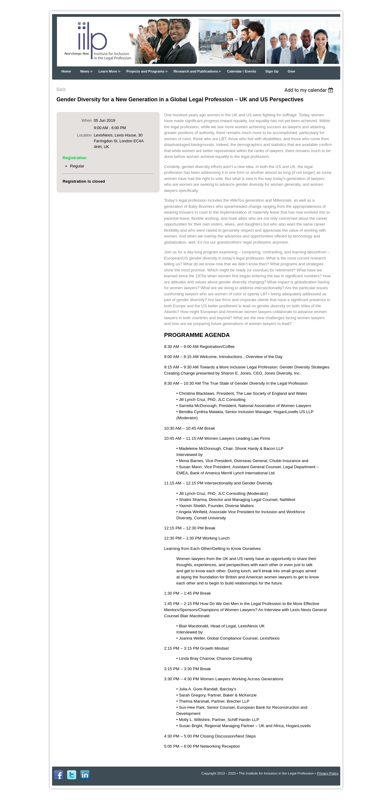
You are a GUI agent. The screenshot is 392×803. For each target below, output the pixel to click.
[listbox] (310, 90)
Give (291, 71)
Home (66, 71)
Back (61, 89)
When (86, 120)
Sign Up (272, 71)
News (84, 71)
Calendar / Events (241, 71)
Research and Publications (196, 71)
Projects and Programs (145, 71)
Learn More (108, 71)
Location (84, 135)
